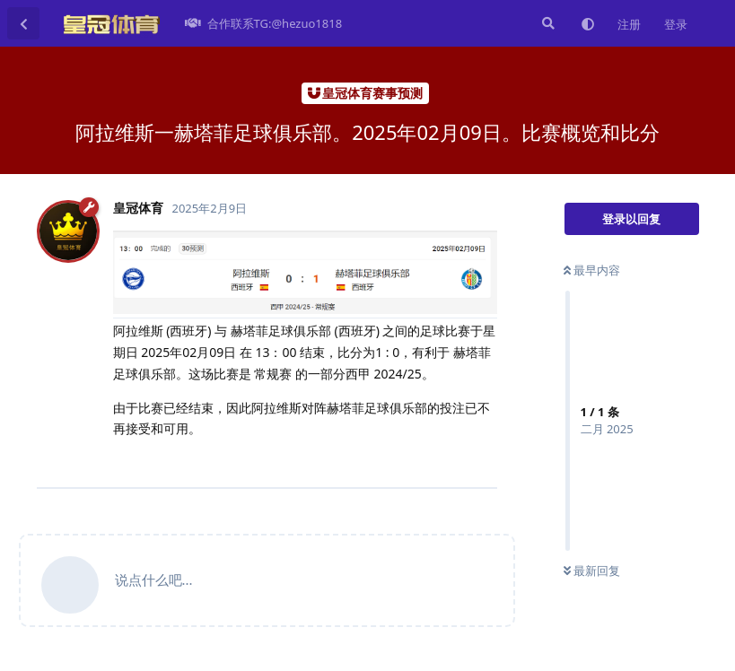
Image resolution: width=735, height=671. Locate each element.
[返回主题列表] (23, 23)
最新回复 (592, 570)
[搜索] (546, 23)
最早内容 (592, 270)
